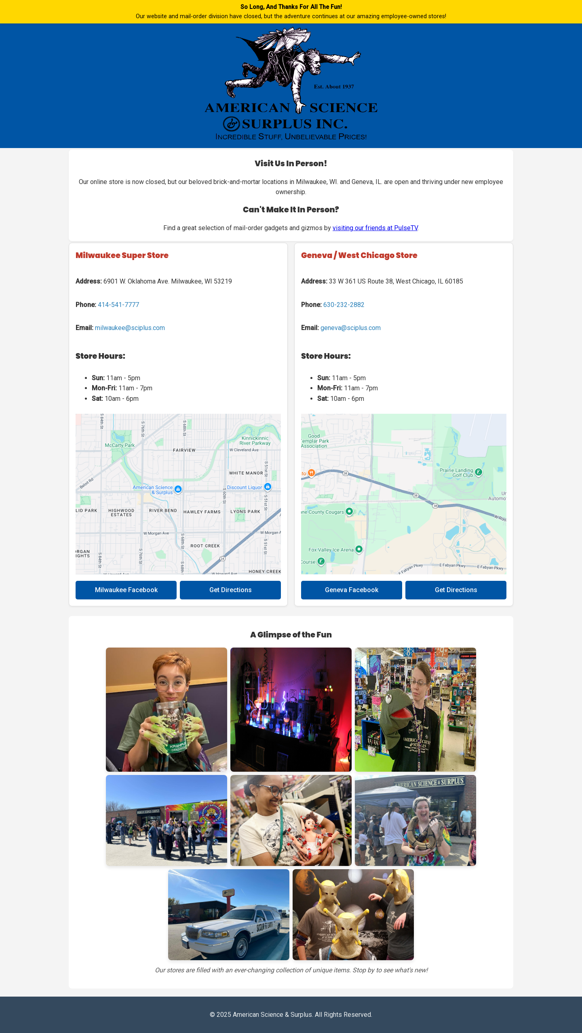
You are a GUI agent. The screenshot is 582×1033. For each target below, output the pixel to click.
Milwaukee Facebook (126, 590)
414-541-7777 (118, 305)
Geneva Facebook (351, 590)
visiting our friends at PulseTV (375, 228)
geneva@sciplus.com (351, 328)
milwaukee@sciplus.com (130, 328)
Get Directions (230, 590)
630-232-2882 (344, 305)
